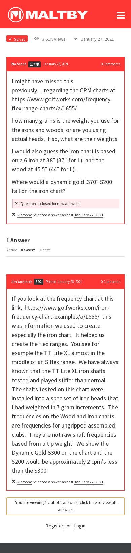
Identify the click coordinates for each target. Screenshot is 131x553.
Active (11, 249)
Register (54, 526)
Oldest (44, 249)
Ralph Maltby (47, 15)
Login (79, 526)
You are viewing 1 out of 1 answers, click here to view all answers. (65, 506)
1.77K (34, 64)
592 (39, 281)
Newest (28, 249)
